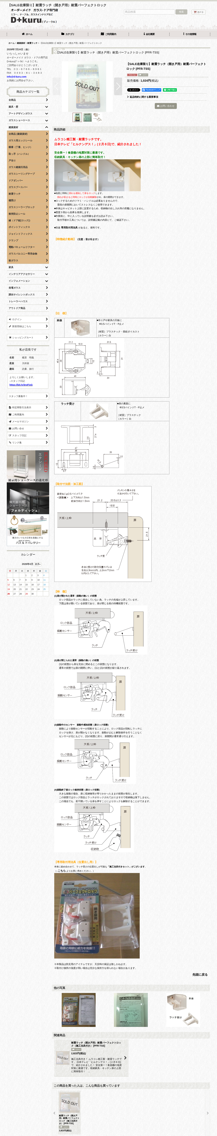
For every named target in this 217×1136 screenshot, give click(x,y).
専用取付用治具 (69, 227)
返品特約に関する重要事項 (142, 97)
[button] (190, 34)
